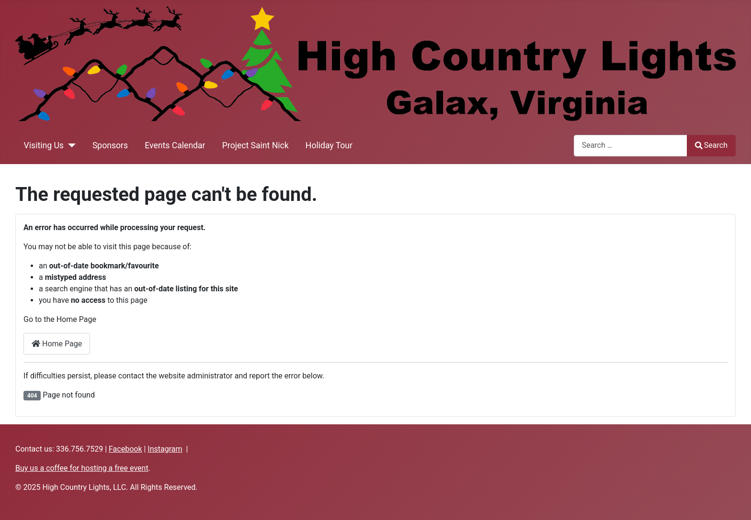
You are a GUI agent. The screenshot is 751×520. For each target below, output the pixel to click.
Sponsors (110, 145)
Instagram (165, 449)
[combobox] (630, 145)
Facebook (125, 449)
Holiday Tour (329, 145)
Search (711, 145)
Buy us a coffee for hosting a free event (81, 468)
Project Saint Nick (255, 145)
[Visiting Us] (70, 145)
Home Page (57, 343)
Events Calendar (175, 145)
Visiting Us (44, 145)
